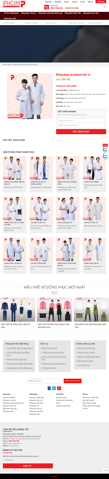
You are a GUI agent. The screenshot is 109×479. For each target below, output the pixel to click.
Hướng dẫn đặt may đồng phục (20, 348)
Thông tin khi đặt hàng (17, 343)
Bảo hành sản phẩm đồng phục (20, 364)
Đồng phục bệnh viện (73, 13)
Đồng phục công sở (28, 13)
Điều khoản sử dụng (89, 403)
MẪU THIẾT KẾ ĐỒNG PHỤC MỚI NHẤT (54, 287)
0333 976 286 (71, 8)
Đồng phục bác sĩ (32, 64)
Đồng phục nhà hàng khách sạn (50, 13)
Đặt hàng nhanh (67, 111)
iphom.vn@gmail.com (14, 443)
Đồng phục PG (34, 406)
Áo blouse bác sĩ (65, 222)
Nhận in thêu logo (49, 348)
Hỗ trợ (85, 394)
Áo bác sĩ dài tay (91, 222)
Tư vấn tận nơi (84, 365)
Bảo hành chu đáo (85, 361)
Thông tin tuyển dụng (63, 406)
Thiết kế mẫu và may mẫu (53, 352)
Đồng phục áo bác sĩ (13, 263)
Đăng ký (101, 1)
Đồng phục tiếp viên (36, 400)
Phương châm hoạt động (64, 400)
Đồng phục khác (10, 18)
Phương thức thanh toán (17, 359)
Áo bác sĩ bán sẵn (38, 263)
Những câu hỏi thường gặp (91, 406)
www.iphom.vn (14, 446)
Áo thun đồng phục (11, 13)
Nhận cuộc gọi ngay (72, 381)
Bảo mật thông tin (89, 400)
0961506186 (57, 8)
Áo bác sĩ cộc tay (38, 222)
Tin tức (66, 2)
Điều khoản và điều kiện (90, 397)
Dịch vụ (90, 2)
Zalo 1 (105, 152)
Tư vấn (82, 2)
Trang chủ (48, 2)
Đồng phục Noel (34, 414)
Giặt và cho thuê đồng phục (53, 364)
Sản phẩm (8, 64)
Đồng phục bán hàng (36, 403)
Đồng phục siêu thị (35, 408)
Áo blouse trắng (91, 182)
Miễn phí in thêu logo (86, 348)
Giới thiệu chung (61, 397)
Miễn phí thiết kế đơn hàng (89, 357)
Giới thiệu (58, 2)
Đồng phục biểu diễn (36, 411)
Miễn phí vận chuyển (86, 352)
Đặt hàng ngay (81, 131)
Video (58, 403)
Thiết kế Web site (49, 368)
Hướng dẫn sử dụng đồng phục (20, 368)
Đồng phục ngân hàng (36, 397)
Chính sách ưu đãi (85, 343)
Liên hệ (74, 2)
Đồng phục (33, 394)
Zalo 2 (105, 159)
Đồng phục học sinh (91, 13)
